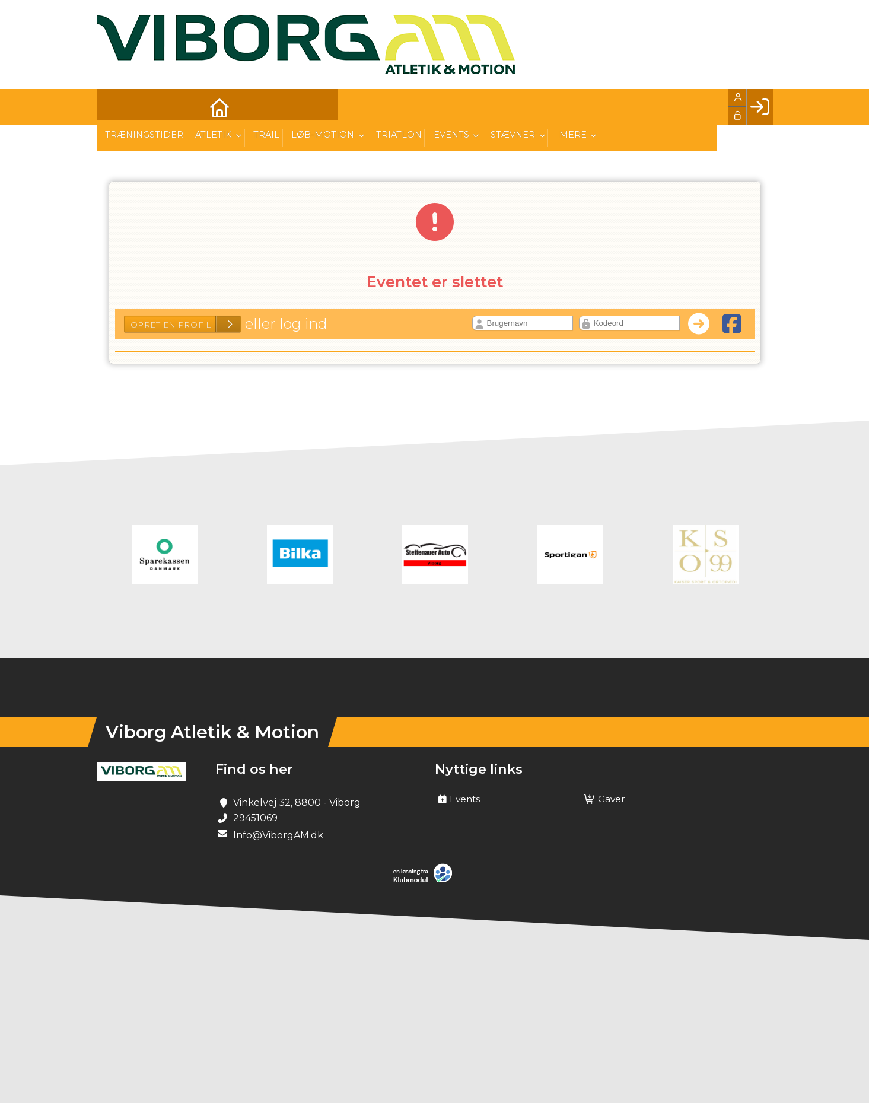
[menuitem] (114, 107)
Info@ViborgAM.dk (278, 835)
